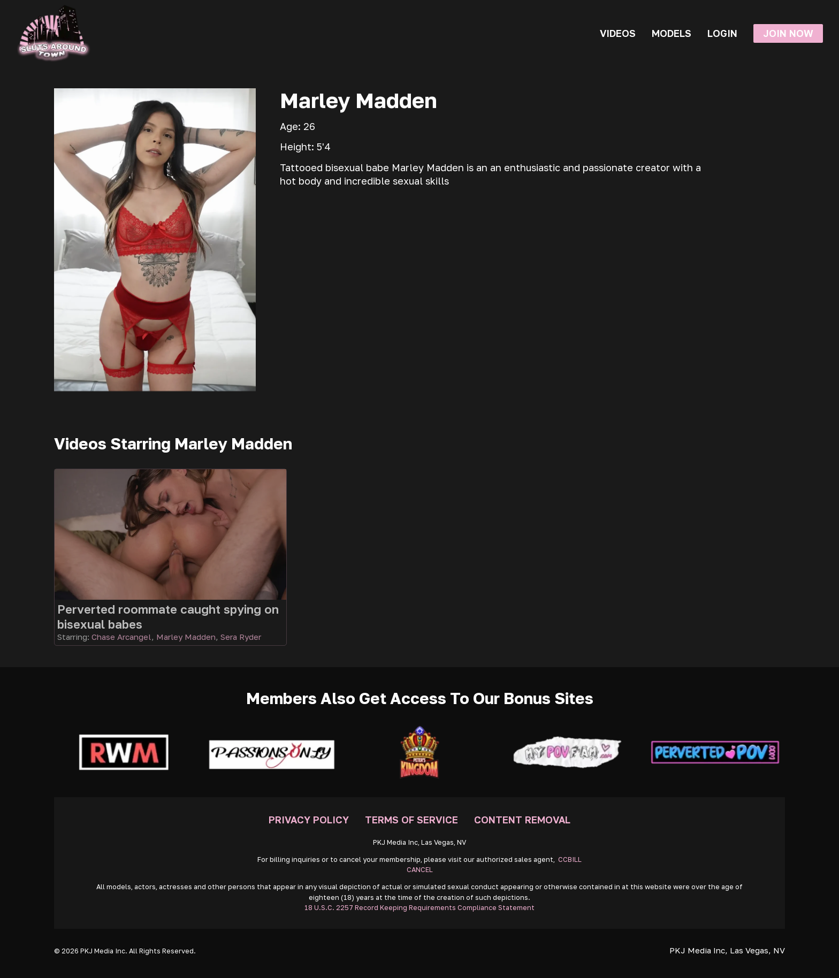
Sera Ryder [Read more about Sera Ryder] (240, 636)
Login (722, 33)
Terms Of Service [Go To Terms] (411, 820)
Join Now (788, 33)
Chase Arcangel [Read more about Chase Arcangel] (121, 636)
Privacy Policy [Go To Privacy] (309, 820)
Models (671, 33)
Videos (618, 33)
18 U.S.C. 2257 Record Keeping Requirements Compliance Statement (419, 908)
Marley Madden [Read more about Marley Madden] (186, 636)
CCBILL (570, 859)
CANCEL (420, 870)
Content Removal (522, 820)
